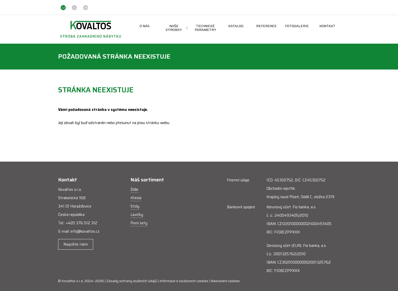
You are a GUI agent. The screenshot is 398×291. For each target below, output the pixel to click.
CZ (63, 8)
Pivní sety (138, 223)
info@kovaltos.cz (85, 231)
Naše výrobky (176, 28)
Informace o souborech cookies (183, 281)
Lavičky (136, 215)
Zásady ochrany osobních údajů (131, 281)
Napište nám (75, 244)
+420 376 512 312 (81, 223)
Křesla (135, 198)
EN (85, 8)
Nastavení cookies (225, 281)
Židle (134, 189)
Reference (266, 26)
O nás (145, 26)
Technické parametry (205, 28)
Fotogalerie (297, 26)
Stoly (134, 206)
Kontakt (327, 26)
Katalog (235, 26)
